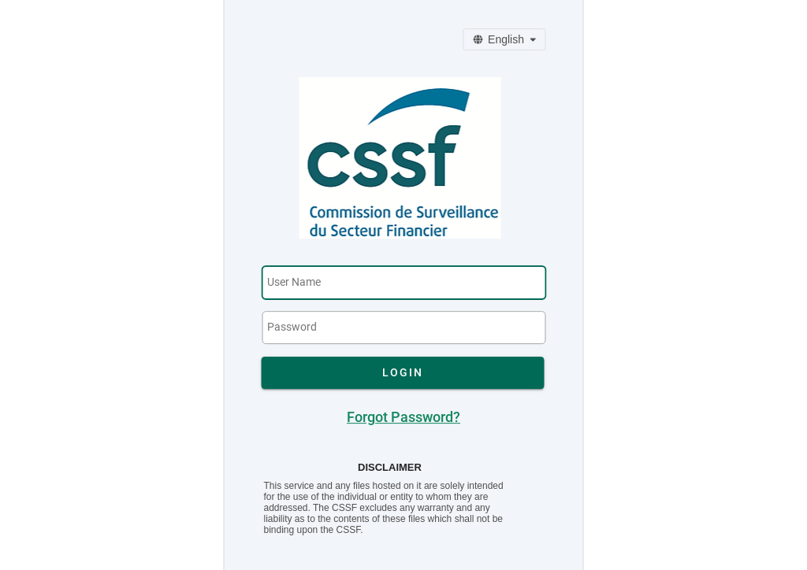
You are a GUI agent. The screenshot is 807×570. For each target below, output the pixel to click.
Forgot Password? (403, 417)
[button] (403, 373)
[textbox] (403, 282)
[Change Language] (504, 39)
